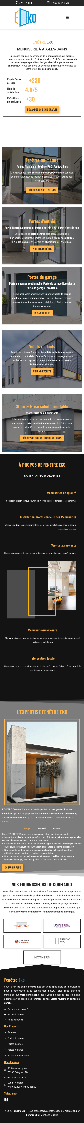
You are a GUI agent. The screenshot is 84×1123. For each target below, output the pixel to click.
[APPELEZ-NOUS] (17, 2)
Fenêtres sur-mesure (42, 160)
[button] (67, 17)
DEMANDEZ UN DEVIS (60, 3)
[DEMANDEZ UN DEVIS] (48, 2)
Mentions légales (49, 1115)
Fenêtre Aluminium (26, 166)
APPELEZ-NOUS (25, 3)
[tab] (27, 861)
